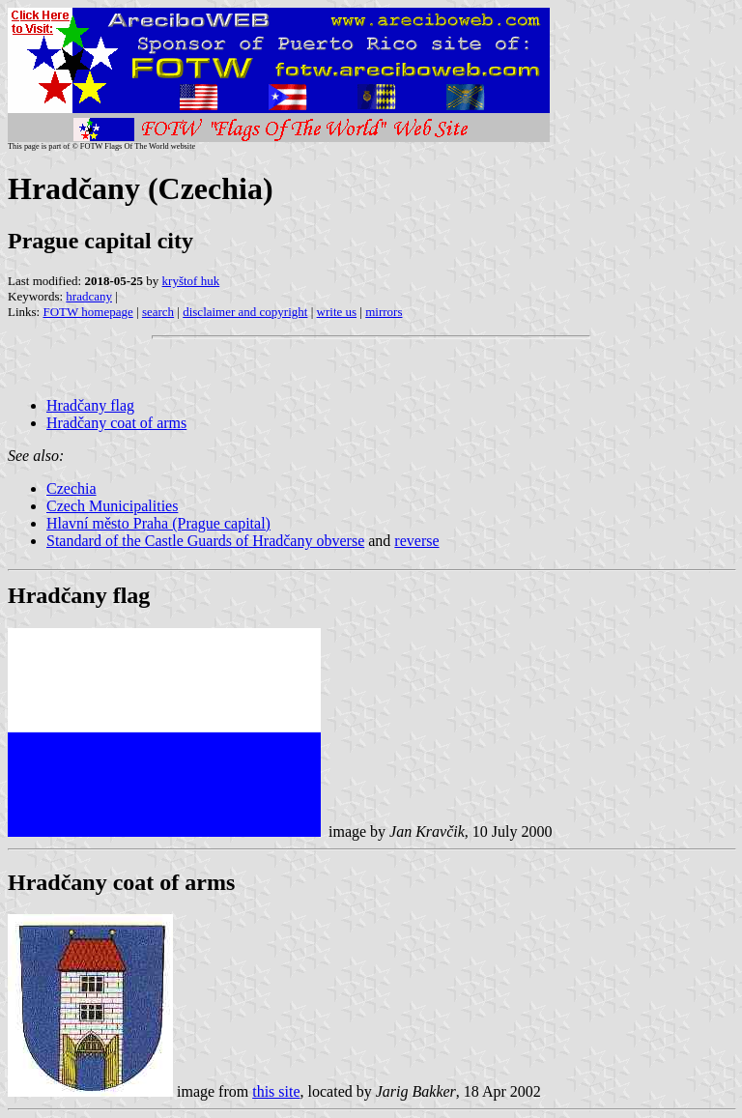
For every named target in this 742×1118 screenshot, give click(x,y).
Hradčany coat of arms (116, 423)
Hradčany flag (90, 405)
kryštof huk (191, 280)
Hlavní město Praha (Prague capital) (158, 523)
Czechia (71, 488)
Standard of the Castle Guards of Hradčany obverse (205, 540)
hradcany (89, 296)
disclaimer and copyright (245, 311)
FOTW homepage (87, 311)
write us (337, 311)
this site (276, 1091)
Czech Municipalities (112, 506)
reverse (416, 540)
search (158, 311)
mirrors (383, 311)
